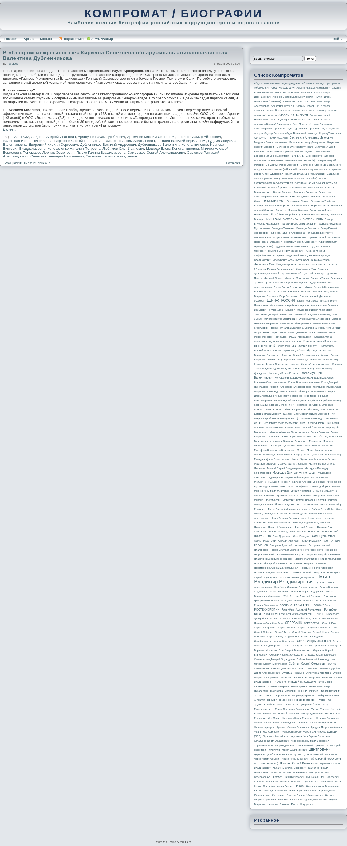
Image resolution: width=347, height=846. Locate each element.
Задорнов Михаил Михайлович (315, 309)
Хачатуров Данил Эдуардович (271, 740)
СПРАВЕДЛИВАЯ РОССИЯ (287, 668)
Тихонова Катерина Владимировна (286, 686)
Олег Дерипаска (282, 536)
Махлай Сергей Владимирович (285, 468)
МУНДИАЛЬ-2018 (314, 504)
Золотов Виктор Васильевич (280, 319)
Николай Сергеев (305, 527)
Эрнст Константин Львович (278, 786)
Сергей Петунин (307, 627)
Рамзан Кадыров (278, 591)
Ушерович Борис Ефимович (298, 718)
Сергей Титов (282, 632)
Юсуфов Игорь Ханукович (269, 795)
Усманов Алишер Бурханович (306, 713)
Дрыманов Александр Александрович (286, 282)
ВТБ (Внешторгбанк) (285, 214)
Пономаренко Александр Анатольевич (276, 568)
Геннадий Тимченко (283, 228)
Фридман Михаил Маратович (299, 731)
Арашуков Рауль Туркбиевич (101, 137)
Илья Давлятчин (297, 332)
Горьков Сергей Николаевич (324, 237)
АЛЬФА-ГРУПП (299, 115)
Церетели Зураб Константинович (273, 754)
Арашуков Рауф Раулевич (324, 128)
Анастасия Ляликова (318, 119)
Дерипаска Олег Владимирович (275, 264)
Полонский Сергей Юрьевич (270, 563)
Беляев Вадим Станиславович (312, 151)
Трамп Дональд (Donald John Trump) (291, 699)
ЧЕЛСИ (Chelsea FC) (266, 763)
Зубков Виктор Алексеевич (314, 319)
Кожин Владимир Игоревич (304, 382)
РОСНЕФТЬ (303, 605)
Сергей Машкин (287, 627)
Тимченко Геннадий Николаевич (294, 681)
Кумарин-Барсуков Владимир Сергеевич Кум (309, 414)
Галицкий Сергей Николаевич (299, 223)
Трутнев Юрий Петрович (268, 704)
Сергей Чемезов (301, 632)
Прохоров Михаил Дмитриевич (296, 577)
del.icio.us (44, 163)
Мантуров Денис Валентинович (272, 459)
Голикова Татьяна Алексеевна (287, 232)
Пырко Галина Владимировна (100, 152)
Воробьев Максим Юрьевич (292, 210)
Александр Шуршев (282, 106)
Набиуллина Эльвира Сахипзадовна (286, 513)
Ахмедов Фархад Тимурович (324, 133)
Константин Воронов (290, 395)
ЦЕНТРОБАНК (319, 749)
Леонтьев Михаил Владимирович (273, 427)
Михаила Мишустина (325, 491)
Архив (29, 39)
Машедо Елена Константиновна (172, 149)
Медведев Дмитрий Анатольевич (294, 472)
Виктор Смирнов (283, 192)
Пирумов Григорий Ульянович (322, 554)
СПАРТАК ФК (262, 668)
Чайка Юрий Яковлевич (325, 758)
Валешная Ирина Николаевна (27, 141)
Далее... (9, 129)
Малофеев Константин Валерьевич (274, 450)
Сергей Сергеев (327, 627)
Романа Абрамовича (266, 605)
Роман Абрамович (325, 600)
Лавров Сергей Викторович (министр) (276, 418)
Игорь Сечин (261, 332)
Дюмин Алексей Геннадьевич (322, 287)
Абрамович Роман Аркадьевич (274, 87)
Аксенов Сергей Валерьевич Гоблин (293, 97)
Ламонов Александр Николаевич (319, 418)
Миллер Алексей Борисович (308, 482)
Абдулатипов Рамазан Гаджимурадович (277, 83)
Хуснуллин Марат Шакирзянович (288, 750)
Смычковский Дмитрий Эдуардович (274, 659)
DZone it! (30, 163)
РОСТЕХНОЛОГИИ (266, 609)
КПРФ (292, 405)
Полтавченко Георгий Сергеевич (307, 563)
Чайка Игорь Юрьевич (295, 759)
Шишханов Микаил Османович (283, 781)
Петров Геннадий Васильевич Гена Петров (278, 554)
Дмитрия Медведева (297, 278)
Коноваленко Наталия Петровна (74, 149)
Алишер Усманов (327, 110)
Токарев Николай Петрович (324, 691)
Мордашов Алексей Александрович (274, 504)
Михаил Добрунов (320, 486)
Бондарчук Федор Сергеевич (282, 165)
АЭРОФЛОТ (261, 137)
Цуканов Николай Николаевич (319, 754)
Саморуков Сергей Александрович (156, 152)
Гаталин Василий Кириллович (181, 141)
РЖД (285, 595)
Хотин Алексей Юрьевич (310, 745)
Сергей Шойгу (321, 632)
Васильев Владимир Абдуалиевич (305, 174)
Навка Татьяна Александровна (288, 518)
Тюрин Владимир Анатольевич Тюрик (296, 709)
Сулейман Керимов (293, 673)
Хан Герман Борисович (316, 736)
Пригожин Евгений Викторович (307, 572)
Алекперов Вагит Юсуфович (299, 101)
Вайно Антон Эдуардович (268, 174)
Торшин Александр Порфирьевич (294, 695)
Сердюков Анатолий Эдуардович (304, 636)
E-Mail (7, 163)
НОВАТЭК (314, 531)
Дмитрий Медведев (314, 273)
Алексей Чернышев (278, 110)
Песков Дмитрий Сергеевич (286, 549)
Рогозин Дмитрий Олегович (306, 596)
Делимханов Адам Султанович (291, 260)
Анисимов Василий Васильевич (272, 124)
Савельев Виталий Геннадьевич (298, 618)
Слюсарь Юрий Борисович (320, 654)
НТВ (268, 536)
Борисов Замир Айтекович (199, 137)
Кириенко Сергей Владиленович (300, 355)
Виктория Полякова (305, 192)
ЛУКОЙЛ (318, 436)
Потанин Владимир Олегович (271, 572)
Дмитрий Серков (273, 278)
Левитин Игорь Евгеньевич (323, 423)
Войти (338, 39)
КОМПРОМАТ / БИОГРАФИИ (173, 13)
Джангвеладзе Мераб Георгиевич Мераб (277, 273)
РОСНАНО (286, 605)
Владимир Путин (274, 200)
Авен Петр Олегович (287, 92)
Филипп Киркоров (264, 727)
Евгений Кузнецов (288, 291)
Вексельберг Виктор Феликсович (287, 187)
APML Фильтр (102, 39)
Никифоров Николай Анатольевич (274, 527)
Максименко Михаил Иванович (315, 445)
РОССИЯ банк (321, 605)
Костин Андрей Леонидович (290, 400)
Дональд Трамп (320, 278)
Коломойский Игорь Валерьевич (305, 391)
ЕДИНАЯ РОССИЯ (281, 300)
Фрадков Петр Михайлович (326, 727)
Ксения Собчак (281, 409)
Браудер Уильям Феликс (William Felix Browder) (281, 169)
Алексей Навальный (307, 106)
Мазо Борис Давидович (282, 445)
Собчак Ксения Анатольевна (270, 663)
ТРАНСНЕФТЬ (325, 700)
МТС (299, 504)
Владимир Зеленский (309, 196)
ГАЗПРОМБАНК (292, 219)
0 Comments (232, 163)
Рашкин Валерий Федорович (306, 591)
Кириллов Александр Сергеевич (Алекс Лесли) (310, 359)
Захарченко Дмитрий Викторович (273, 314)
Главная (10, 39)
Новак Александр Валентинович (287, 531)
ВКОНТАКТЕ (287, 196)
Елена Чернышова (307, 300)
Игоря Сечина (278, 332)
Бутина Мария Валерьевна (326, 169)
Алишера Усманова (265, 115)
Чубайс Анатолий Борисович (289, 768)
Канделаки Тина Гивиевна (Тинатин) (298, 346)
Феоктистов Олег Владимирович (317, 722)
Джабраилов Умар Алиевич (312, 269)
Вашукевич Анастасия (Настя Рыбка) (295, 178)
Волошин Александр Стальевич (310, 205)
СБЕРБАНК (293, 623)
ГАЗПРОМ (21, 137)
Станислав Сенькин (316, 668)
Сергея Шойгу (275, 636)
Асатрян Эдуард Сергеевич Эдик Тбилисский (280, 133)
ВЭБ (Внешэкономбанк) (315, 214)
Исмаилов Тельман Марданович (293, 337)
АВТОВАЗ (306, 92)
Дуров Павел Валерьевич (288, 287)
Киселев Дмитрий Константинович (310, 364)
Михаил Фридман (301, 491)
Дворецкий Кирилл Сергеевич (53, 145)
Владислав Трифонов (323, 201)
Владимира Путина (298, 201)
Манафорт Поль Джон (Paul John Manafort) (316, 454)
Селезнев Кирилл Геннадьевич (111, 156)
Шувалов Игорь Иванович (318, 781)
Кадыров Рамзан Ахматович (285, 341)
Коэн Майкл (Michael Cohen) (270, 405)
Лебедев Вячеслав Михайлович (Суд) (284, 423)
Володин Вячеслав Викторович (272, 205)
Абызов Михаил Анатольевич (313, 88)
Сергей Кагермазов (265, 627)
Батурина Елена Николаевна (270, 142)
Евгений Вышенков (265, 291)
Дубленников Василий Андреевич (108, 145)
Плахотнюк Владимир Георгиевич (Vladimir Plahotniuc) (285, 559)
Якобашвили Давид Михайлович (309, 799)
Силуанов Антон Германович (309, 645)
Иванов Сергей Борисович (295, 323)
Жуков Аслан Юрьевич (282, 309)
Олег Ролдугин (301, 536)
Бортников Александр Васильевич (321, 165)
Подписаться (71, 39)
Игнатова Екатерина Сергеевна (298, 328)
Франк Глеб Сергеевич (267, 731)
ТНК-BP (302, 691)
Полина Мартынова (329, 559)
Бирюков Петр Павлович (319, 155)
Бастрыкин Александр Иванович (311, 137)
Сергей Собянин (263, 632)
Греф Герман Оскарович (268, 242)
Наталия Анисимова (279, 522)
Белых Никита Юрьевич (279, 151)
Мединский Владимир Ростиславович (307, 477)
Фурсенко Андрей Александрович (282, 736)
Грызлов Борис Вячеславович (285, 251)
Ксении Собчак (262, 409)
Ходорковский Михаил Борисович (310, 740)
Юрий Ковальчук (263, 790)
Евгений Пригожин (311, 291)
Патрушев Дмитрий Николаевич (288, 545)
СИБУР (287, 645)
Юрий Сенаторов (285, 790)
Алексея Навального (303, 110)
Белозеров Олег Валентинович (295, 146)
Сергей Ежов (329, 623)
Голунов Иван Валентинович (289, 237)
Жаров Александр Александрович (289, 305)
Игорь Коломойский (329, 328)
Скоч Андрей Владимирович (295, 650)
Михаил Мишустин (278, 491)
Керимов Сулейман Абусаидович (301, 350)
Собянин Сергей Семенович (307, 663)
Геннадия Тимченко (307, 228)
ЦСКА (297, 754)
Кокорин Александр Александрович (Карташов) (297, 386)
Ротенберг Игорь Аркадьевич (296, 614)
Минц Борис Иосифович (294, 486)
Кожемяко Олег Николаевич (270, 382)
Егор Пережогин (288, 296)
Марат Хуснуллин (302, 459)
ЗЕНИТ (258, 319)
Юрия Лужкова (327, 790)
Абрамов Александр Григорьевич (321, 83)
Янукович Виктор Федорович (296, 804)
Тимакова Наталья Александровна (300, 677)
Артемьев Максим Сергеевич (151, 137)
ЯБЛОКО (283, 799)
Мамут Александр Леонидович (272, 454)
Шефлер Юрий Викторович (288, 777)
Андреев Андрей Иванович (53, 137)
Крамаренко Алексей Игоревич (315, 405)
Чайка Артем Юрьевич (267, 759)
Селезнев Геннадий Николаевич (57, 156)
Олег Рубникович (323, 536)
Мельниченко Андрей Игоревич (272, 482)
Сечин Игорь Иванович (314, 641)
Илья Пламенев (318, 332)
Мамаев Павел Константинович (315, 450)
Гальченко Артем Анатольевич (129, 141)
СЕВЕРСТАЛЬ (312, 623)
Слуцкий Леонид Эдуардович (286, 654)
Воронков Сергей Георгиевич (78, 141)
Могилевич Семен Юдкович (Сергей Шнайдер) (310, 500)
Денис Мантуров (320, 260)
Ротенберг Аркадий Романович (301, 609)
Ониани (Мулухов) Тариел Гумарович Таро (303, 540)
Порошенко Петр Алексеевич (317, 568)
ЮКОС (300, 786)
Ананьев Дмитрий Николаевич (287, 119)
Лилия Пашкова (320, 432)
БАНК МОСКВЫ (279, 137)
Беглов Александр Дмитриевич (307, 142)
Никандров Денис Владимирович (312, 522)
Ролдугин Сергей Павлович (297, 600)
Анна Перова (300, 124)
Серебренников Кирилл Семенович (274, 641)
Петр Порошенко (327, 549)
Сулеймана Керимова (318, 673)
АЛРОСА (283, 115)
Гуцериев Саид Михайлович (289, 255)
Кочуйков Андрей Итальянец (324, 400)
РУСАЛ (319, 614)
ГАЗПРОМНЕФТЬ (313, 219)
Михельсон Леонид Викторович (307, 495)
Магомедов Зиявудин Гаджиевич (288, 441)
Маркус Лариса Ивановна (292, 463)
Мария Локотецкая (265, 463)
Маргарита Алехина (325, 459)
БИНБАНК (298, 155)
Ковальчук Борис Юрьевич (284, 373)
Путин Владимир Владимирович (292, 579)
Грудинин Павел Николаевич (291, 246)
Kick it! (17, 163)
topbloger (13, 63)
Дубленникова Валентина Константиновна (173, 145)
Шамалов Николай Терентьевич (288, 772)
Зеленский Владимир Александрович (315, 314)
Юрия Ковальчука (307, 790)
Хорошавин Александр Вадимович (274, 745)
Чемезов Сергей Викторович (299, 763)
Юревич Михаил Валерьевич (322, 786)
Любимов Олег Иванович (123, 149)
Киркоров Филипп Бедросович (271, 364)
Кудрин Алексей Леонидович (308, 409)
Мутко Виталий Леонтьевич (284, 509)
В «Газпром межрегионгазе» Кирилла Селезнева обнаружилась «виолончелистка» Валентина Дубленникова (115, 55)
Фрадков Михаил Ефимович (292, 727)
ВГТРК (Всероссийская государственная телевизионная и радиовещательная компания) (295, 183)
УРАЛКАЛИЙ (280, 713)
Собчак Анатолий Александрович (316, 659)
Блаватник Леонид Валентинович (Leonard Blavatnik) (284, 160)
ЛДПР (257, 423)
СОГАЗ (332, 663)
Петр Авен (309, 549)
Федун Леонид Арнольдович (279, 722)
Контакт (46, 39)
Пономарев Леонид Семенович (48, 152)
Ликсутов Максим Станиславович (289, 432)
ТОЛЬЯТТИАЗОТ (264, 695)
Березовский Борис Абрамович (272, 155)
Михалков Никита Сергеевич (270, 495)
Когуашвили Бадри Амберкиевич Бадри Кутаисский (304, 377)
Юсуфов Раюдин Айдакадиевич (304, 795)
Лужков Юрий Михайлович (296, 436)
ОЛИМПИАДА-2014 (265, 540)
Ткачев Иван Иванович (283, 691)
